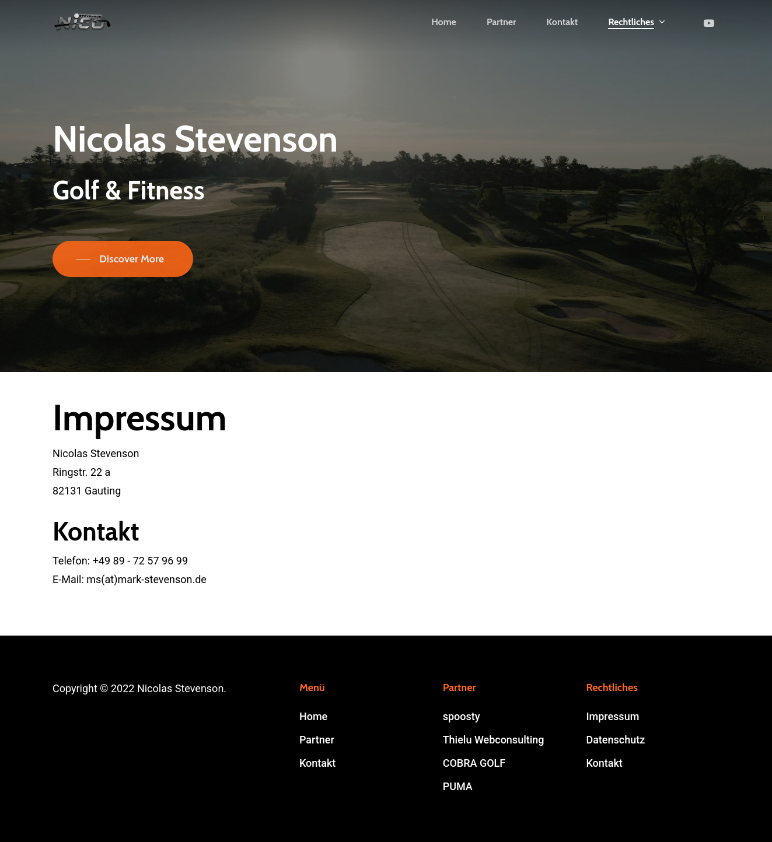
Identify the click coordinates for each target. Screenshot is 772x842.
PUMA (458, 786)
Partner (316, 740)
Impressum (612, 716)
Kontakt (317, 763)
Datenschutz (615, 740)
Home (313, 716)
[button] (123, 259)
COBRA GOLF (474, 763)
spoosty (461, 716)
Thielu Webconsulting (493, 740)
